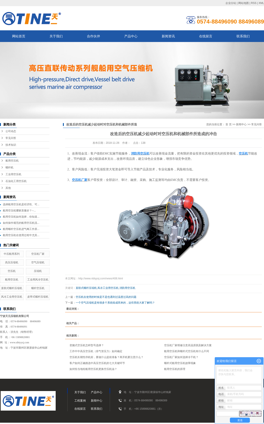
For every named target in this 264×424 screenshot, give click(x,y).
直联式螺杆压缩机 (11, 288)
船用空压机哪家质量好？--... (19, 210)
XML (261, 3)
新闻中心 (241, 124)
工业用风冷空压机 (37, 279)
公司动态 (11, 131)
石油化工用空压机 (16, 181)
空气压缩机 (37, 262)
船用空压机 (12, 160)
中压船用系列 (12, 253)
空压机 (12, 271)
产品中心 (131, 36)
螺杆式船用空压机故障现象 (180, 363)
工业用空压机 (13, 174)
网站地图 (243, 3)
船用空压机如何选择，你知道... (21, 216)
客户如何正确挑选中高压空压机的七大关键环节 (97, 363)
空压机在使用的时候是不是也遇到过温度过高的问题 (106, 296)
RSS (254, 3)
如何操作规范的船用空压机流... (21, 222)
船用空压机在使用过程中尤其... (21, 235)
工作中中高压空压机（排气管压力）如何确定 (96, 351)
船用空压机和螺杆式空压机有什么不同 (186, 351)
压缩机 (38, 271)
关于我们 (56, 36)
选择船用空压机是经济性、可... (21, 204)
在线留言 (205, 36)
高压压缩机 (11, 262)
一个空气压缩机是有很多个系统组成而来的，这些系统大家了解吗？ (115, 302)
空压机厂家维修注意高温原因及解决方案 (188, 345)
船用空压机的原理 (174, 369)
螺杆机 (9, 167)
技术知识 (11, 144)
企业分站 (231, 3)
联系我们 (243, 36)
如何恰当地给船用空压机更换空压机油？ (93, 369)
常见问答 (11, 138)
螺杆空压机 (37, 288)
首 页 (228, 124)
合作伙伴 (93, 36)
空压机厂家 (37, 253)
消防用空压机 (127, 287)
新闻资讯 (168, 36)
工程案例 (80, 400)
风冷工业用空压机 (11, 296)
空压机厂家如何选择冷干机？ (181, 357)
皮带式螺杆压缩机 (37, 296)
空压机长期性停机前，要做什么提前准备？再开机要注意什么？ (106, 357)
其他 (8, 187)
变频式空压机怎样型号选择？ (87, 345)
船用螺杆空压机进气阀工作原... (21, 229)
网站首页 (18, 36)
